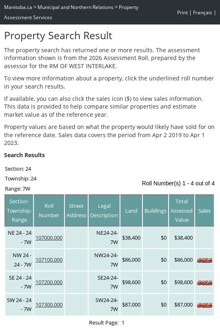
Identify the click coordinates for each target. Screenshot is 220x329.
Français (202, 12)
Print (182, 12)
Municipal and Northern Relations (75, 7)
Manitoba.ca (18, 7)
